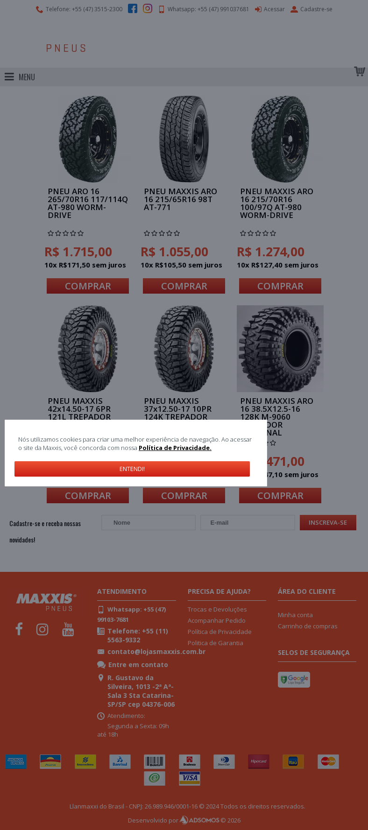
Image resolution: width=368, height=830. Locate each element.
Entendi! (132, 468)
